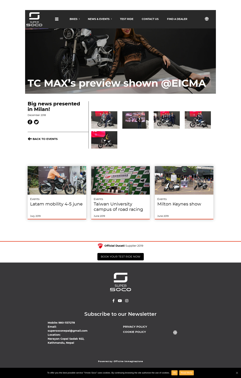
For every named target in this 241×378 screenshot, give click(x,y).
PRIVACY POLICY (135, 326)
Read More (186, 372)
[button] (56, 22)
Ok (174, 372)
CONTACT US (150, 19)
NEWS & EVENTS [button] (99, 19)
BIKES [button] (73, 19)
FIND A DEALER (177, 19)
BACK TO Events (43, 139)
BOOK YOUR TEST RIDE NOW (120, 256)
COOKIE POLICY (134, 332)
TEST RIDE (126, 19)
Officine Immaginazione (128, 361)
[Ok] (236, 372)
